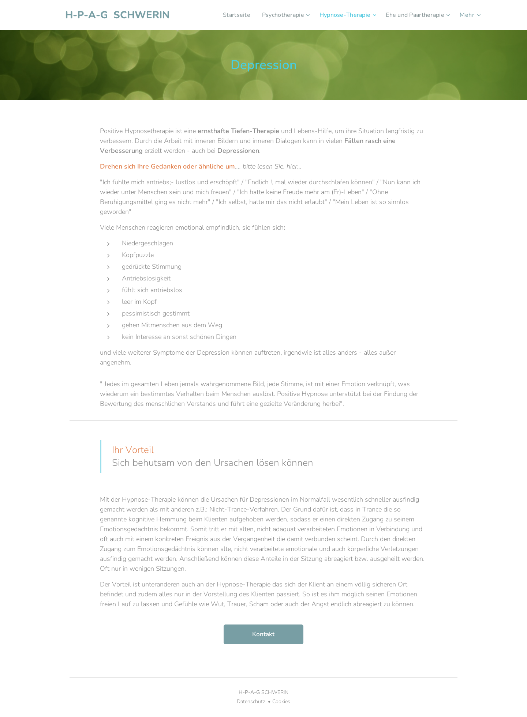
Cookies (281, 701)
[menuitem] (228, 15)
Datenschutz (251, 701)
